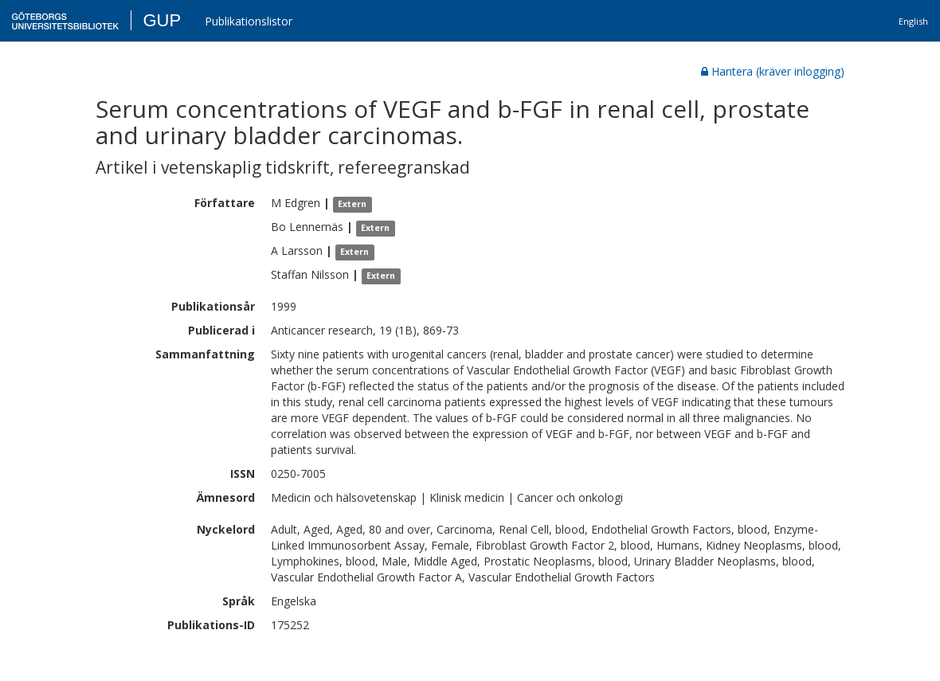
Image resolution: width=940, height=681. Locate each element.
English (913, 21)
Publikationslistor (248, 21)
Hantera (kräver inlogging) (772, 71)
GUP (162, 20)
